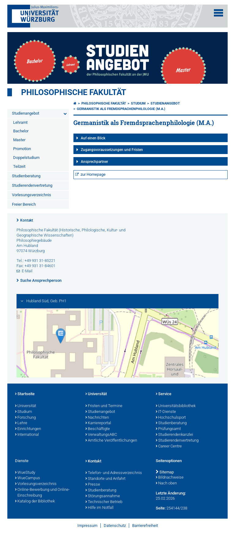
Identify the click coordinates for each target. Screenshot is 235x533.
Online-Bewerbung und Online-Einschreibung (42, 492)
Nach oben (166, 483)
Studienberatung (26, 176)
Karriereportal (98, 423)
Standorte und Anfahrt (105, 479)
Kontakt (26, 220)
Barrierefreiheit (145, 525)
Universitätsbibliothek (176, 406)
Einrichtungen (28, 429)
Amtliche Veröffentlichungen (111, 440)
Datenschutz (115, 525)
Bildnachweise (170, 477)
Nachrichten (97, 418)
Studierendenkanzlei (174, 435)
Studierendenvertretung (32, 185)
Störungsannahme (102, 496)
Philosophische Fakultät (73, 92)
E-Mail (27, 271)
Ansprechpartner (94, 162)
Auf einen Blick (93, 138)
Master (19, 140)
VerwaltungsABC (101, 435)
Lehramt (20, 122)
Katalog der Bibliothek (35, 501)
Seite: (161, 508)
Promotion (22, 148)
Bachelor (20, 131)
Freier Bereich (24, 204)
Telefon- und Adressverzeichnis (113, 473)
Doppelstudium (26, 157)
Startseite (25, 394)
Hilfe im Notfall (99, 508)
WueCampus (27, 478)
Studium (138, 103)
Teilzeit (19, 166)
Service (163, 394)
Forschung (25, 418)
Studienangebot (25, 113)
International (27, 435)
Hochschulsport (171, 418)
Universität (25, 406)
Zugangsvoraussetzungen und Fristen (112, 150)
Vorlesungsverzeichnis (31, 195)
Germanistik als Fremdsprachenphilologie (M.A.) (121, 109)
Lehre (21, 423)
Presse (92, 484)
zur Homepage (93, 174)
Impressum (87, 525)
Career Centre (169, 446)
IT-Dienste (166, 412)
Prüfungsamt (168, 429)
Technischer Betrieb (103, 502)
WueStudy (25, 473)
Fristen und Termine (103, 406)
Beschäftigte (97, 429)
